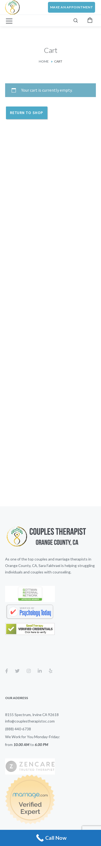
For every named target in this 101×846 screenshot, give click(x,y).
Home (44, 61)
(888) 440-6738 (18, 729)
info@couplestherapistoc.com (30, 721)
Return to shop (26, 112)
